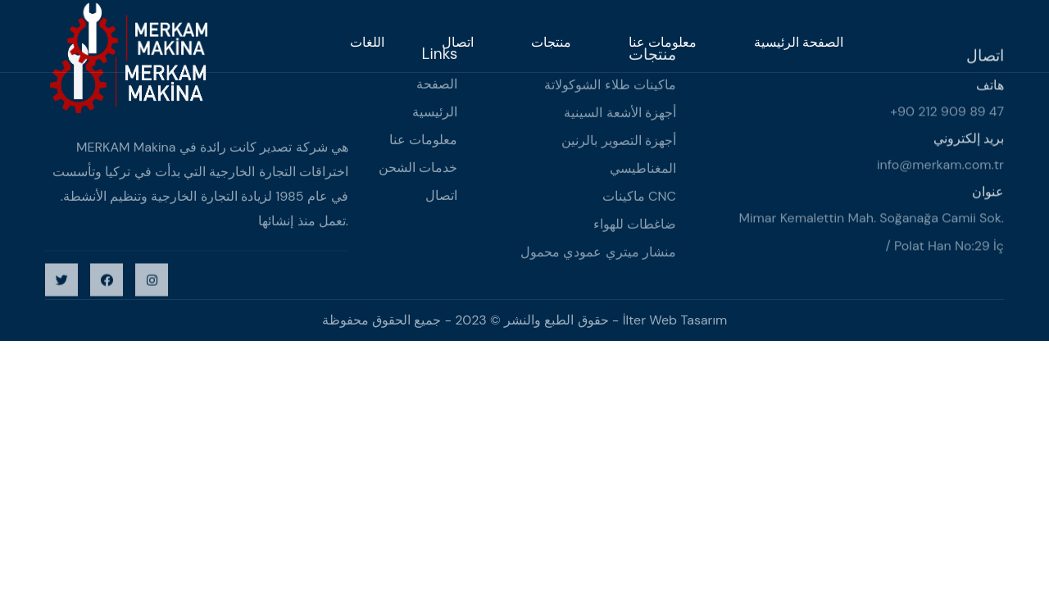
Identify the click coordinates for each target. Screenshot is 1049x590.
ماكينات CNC (639, 197)
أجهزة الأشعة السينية (620, 114)
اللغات (367, 42)
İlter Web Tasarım (675, 320)
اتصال (458, 42)
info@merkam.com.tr (940, 166)
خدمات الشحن (418, 168)
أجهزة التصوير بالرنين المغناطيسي (618, 156)
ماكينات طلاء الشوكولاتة (610, 86)
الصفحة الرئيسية (798, 42)
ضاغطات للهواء (634, 225)
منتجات (551, 42)
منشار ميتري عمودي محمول (598, 253)
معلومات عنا (663, 42)
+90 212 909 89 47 (947, 113)
